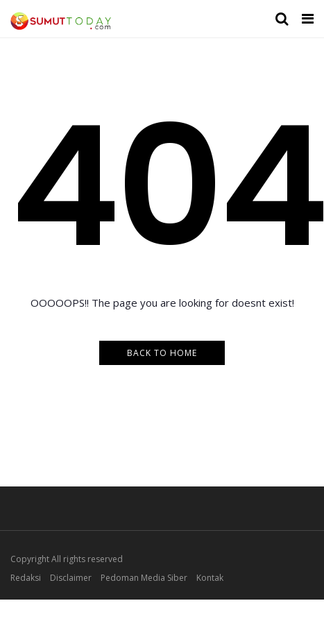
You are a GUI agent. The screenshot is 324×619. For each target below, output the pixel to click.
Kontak (209, 578)
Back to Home (162, 353)
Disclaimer (71, 578)
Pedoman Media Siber (144, 578)
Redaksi (25, 578)
